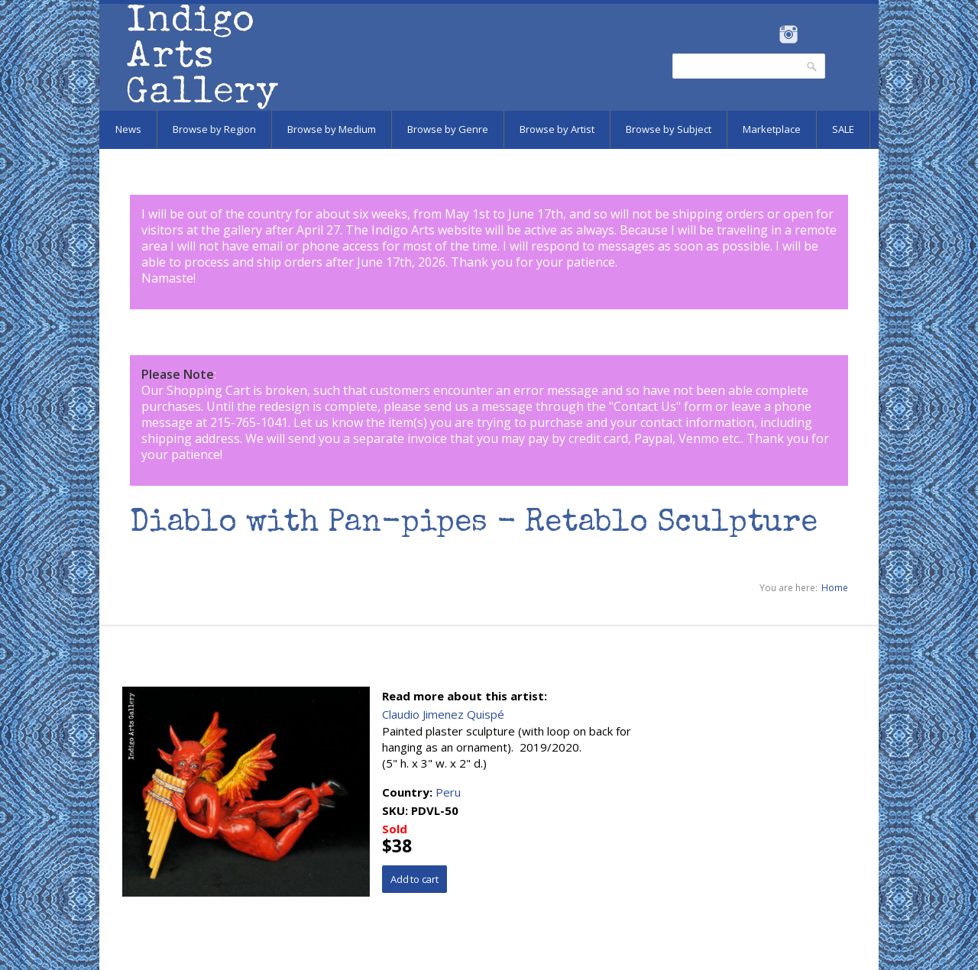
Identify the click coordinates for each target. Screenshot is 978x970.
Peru (448, 792)
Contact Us (645, 406)
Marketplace (772, 129)
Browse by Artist (557, 129)
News (128, 129)
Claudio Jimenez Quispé (443, 714)
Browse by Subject (668, 129)
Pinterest (811, 34)
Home (834, 587)
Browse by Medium (331, 129)
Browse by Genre (447, 129)
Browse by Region (214, 129)
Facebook (767, 34)
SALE (843, 129)
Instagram (788, 34)
